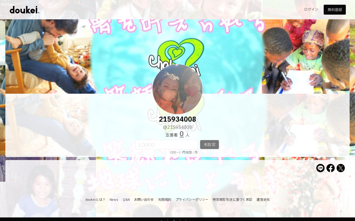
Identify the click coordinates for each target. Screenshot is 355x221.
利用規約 (164, 199)
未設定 (209, 145)
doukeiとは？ (95, 199)
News (114, 199)
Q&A (126, 199)
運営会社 (263, 199)
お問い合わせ (144, 199)
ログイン (311, 9)
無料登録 (335, 9)
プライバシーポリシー (191, 199)
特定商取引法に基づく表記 (232, 199)
